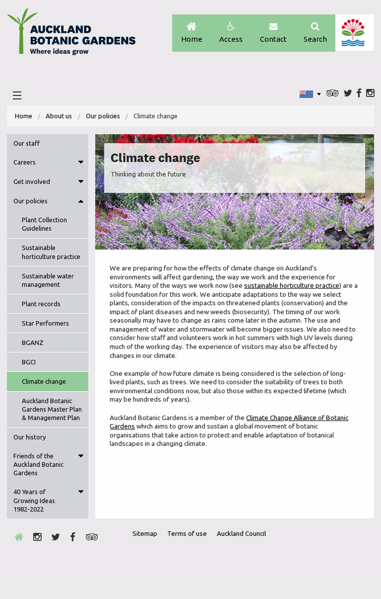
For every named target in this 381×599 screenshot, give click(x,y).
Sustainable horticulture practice (51, 254)
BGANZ (33, 345)
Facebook (358, 95)
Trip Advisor (331, 95)
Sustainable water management (48, 282)
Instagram (370, 95)
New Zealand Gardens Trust (347, 563)
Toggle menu (80, 165)
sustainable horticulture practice (292, 288)
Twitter (346, 95)
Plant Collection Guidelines (44, 227)
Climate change (44, 383)
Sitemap (146, 545)
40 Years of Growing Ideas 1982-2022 (34, 511)
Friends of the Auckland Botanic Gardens (38, 476)
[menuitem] (24, 118)
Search (314, 33)
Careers (24, 164)
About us (59, 117)
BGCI (29, 364)
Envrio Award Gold (297, 563)
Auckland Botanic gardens (74, 36)
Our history (29, 447)
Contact (271, 33)
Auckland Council (354, 33)
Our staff (26, 145)
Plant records (41, 306)
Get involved (31, 183)
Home (188, 33)
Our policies (103, 117)
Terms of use (189, 545)
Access (229, 33)
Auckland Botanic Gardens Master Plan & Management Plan (51, 416)
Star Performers (45, 325)
